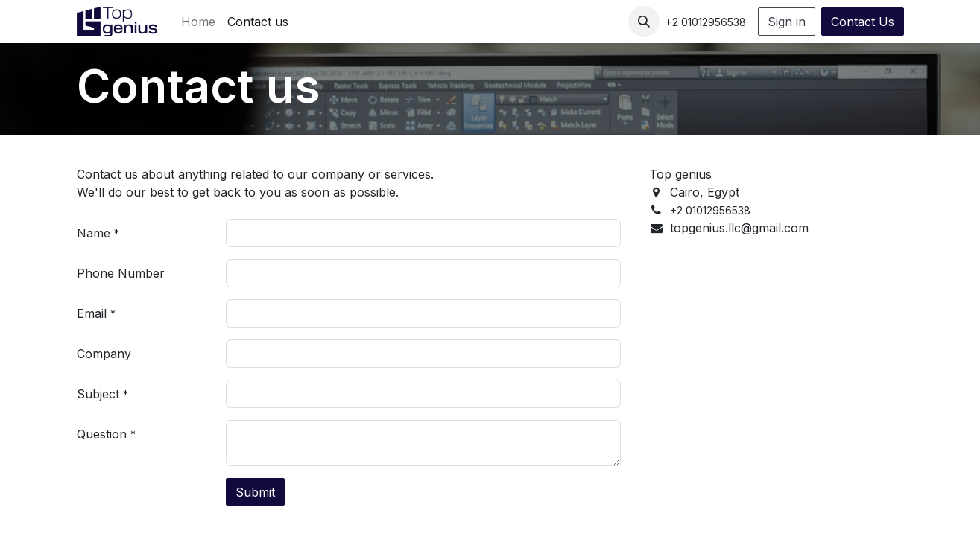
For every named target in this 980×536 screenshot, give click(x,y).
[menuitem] (198, 21)
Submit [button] (255, 492)
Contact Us (862, 21)
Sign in (787, 21)
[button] (644, 21)
